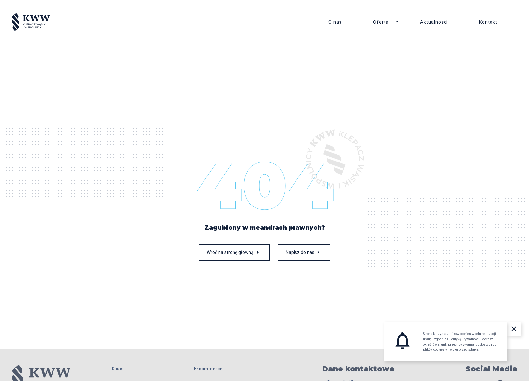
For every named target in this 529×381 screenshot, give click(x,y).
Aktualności (434, 22)
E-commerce (208, 368)
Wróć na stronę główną (234, 252)
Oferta (381, 22)
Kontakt (488, 22)
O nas (335, 22)
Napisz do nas (304, 252)
